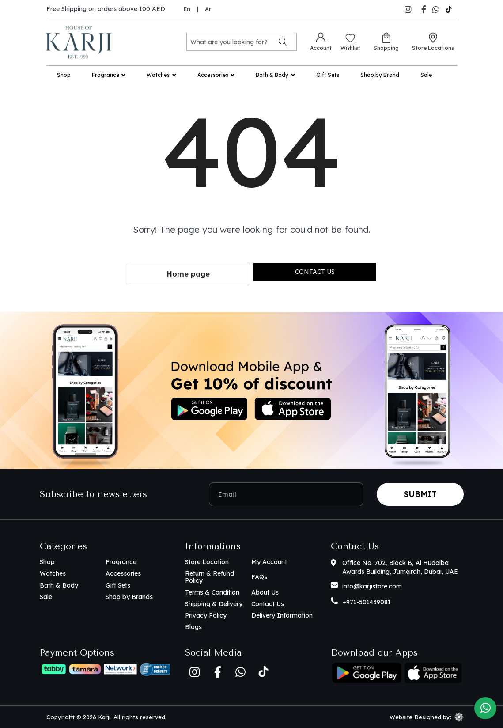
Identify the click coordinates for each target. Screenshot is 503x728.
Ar (208, 8)
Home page (188, 273)
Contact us (315, 272)
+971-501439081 (366, 602)
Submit (420, 494)
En (186, 8)
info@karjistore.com (372, 586)
